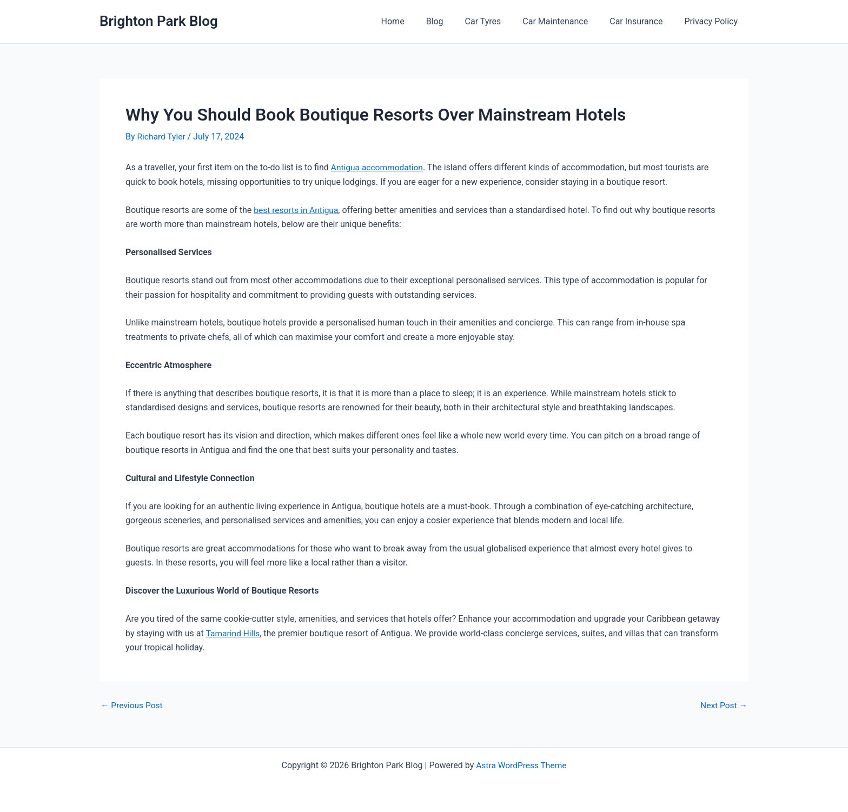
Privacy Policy (713, 21)
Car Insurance (642, 21)
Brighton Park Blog (159, 21)
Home (416, 21)
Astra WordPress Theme (521, 765)
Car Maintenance (566, 21)
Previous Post (132, 705)
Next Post (723, 705)
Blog (454, 21)
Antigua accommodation (378, 167)
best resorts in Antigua (297, 209)
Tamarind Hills (233, 633)
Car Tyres (498, 21)
